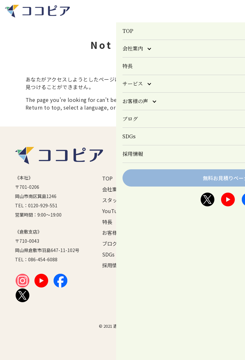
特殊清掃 (165, 201)
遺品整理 (165, 186)
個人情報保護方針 (213, 178)
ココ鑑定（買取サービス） (168, 232)
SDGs (108, 254)
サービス (160, 178)
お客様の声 (115, 232)
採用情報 (112, 265)
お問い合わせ (212, 189)
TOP (107, 178)
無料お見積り (212, 200)
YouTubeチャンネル (118, 211)
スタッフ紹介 (117, 200)
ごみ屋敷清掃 (168, 209)
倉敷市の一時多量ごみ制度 (168, 216)
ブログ (109, 243)
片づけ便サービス (168, 224)
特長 (107, 222)
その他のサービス (168, 239)
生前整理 (165, 193)
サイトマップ (212, 211)
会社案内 (112, 189)
